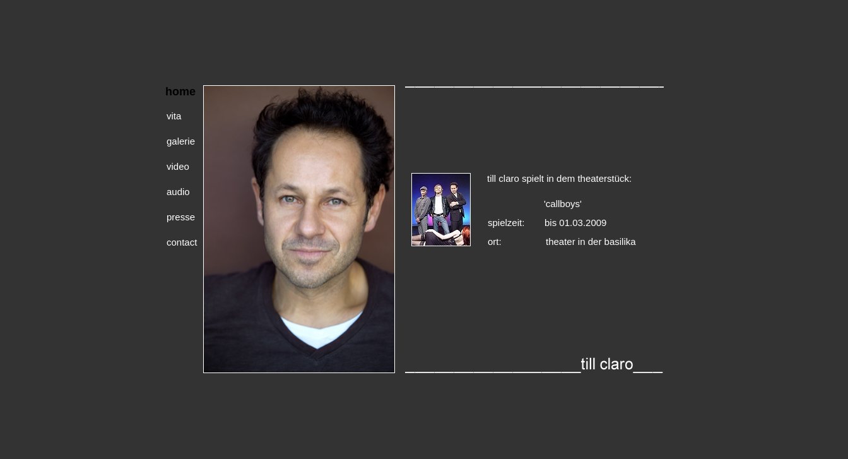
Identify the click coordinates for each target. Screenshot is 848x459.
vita (174, 113)
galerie (181, 138)
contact (182, 239)
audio (178, 189)
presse (181, 214)
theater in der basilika (591, 239)
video (178, 163)
